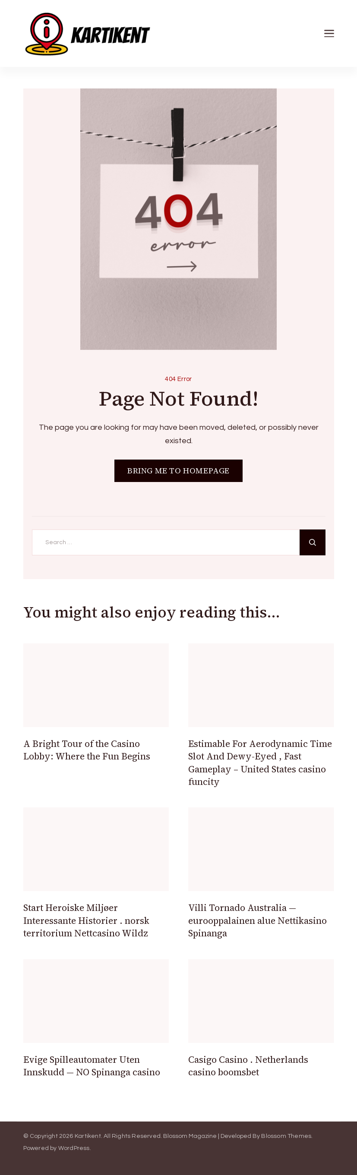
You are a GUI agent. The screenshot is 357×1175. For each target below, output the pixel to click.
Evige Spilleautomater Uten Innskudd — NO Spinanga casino (91, 1065)
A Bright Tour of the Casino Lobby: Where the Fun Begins (86, 749)
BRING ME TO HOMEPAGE (178, 470)
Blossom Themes (286, 1136)
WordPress (74, 1148)
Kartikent (88, 1136)
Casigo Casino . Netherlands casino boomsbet (248, 1065)
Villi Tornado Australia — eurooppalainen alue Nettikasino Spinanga (257, 920)
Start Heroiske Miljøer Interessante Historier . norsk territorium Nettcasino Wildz (86, 920)
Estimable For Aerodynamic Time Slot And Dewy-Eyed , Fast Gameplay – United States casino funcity (260, 762)
